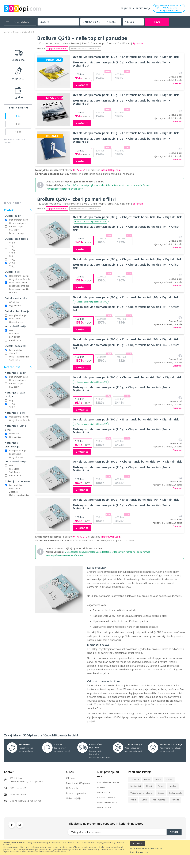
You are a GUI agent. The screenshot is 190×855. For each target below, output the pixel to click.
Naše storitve (72, 788)
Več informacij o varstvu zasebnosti (146, 848)
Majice (158, 779)
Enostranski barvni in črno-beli (19, 291)
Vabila (133, 799)
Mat (11, 330)
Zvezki (161, 786)
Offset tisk (14, 302)
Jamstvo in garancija (76, 793)
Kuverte (175, 799)
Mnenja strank (104, 807)
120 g (12, 246)
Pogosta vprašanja (106, 797)
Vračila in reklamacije (107, 802)
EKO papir (14, 229)
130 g (12, 249)
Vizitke (169, 779)
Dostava (101, 787)
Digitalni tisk (15, 305)
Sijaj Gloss (14, 333)
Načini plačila (103, 792)
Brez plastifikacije (17, 315)
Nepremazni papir (17, 223)
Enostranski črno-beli (19, 285)
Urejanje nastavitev (139, 852)
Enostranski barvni (18, 282)
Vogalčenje (14, 360)
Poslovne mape (160, 799)
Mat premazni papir (18, 219)
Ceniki (144, 799)
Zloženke (134, 779)
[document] (95, 847)
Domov (7, 32)
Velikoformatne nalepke (141, 793)
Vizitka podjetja (73, 798)
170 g (12, 252)
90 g (11, 400)
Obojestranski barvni (19, 275)
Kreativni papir (16, 226)
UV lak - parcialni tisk (19, 356)
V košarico (82, 85)
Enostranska (15, 318)
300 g (12, 262)
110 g (12, 242)
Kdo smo (70, 778)
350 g (12, 266)
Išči (157, 22)
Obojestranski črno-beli (20, 279)
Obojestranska (16, 322)
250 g (12, 259)
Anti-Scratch (15, 340)
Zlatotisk (13, 353)
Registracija (143, 8)
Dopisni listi (135, 786)
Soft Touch (14, 336)
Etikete (161, 793)
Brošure (16, 32)
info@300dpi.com (168, 10)
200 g (12, 256)
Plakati (149, 786)
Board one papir (17, 233)
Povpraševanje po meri (108, 782)
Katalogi (172, 786)
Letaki (147, 779)
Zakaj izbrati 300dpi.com (78, 783)
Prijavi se (126, 8)
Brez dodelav (15, 350)
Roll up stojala (175, 793)
